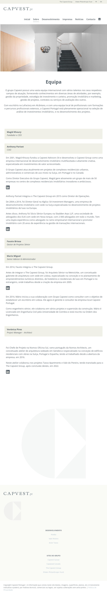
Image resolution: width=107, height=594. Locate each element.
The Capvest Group (53, 568)
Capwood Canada (53, 564)
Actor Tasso (53, 543)
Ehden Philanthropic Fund (53, 572)
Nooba (53, 534)
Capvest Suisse (53, 560)
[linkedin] (10, 187)
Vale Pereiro (53, 539)
